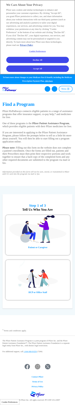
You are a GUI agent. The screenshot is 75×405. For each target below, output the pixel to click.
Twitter (48, 366)
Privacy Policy (37, 387)
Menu (63, 89)
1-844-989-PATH (30, 351)
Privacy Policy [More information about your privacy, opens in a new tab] (26, 45)
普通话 (54, 94)
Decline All (37, 60)
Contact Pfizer (37, 377)
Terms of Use (37, 382)
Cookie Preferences (10, 402)
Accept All (37, 68)
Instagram (37, 366)
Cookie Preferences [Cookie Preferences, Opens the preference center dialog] (37, 51)
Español (54, 89)
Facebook (27, 366)
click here (49, 81)
